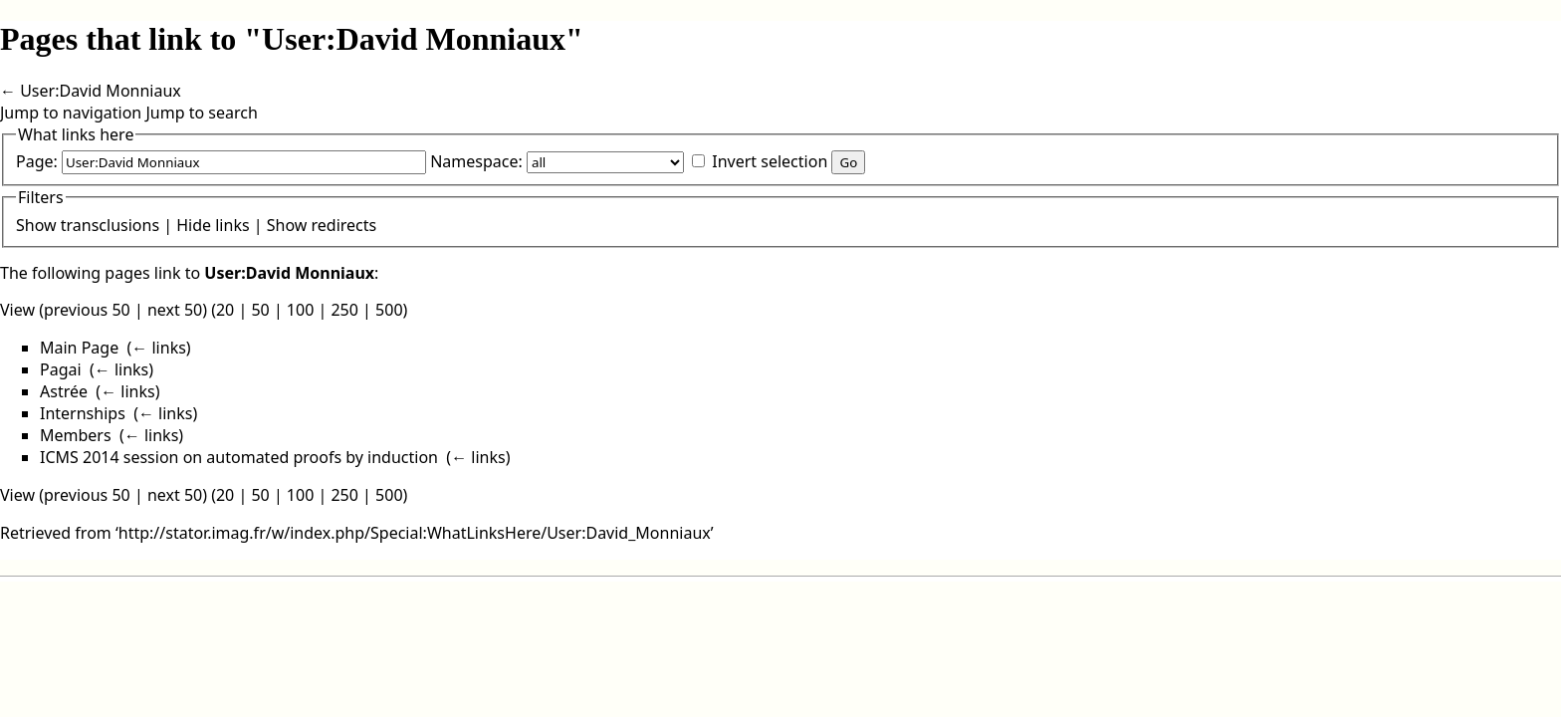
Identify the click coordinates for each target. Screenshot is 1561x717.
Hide (193, 225)
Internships (82, 413)
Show (36, 225)
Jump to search (201, 112)
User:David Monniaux (100, 91)
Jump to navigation (70, 112)
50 (260, 310)
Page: (37, 161)
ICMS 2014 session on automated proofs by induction (239, 457)
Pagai (61, 369)
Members (76, 435)
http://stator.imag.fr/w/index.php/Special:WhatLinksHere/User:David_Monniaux (414, 533)
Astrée (64, 391)
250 (344, 310)
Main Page (79, 347)
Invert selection (769, 161)
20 (225, 310)
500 (388, 310)
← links (158, 347)
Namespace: (476, 161)
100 (300, 310)
